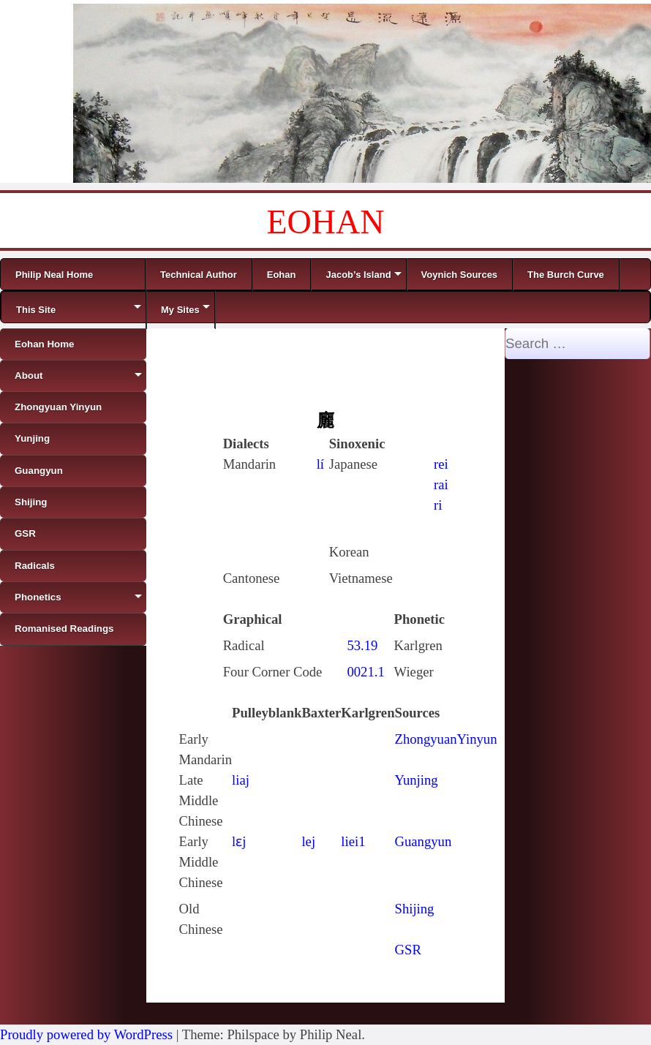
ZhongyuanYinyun (446, 739)
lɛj (239, 841)
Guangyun (423, 841)
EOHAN (326, 222)
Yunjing (416, 780)
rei (441, 464)
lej (308, 841)
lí (320, 464)
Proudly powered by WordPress (86, 1034)
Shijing (414, 908)
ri (438, 505)
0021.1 (365, 671)
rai (441, 484)
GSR (408, 949)
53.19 (362, 645)
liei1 (353, 841)
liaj (240, 780)
